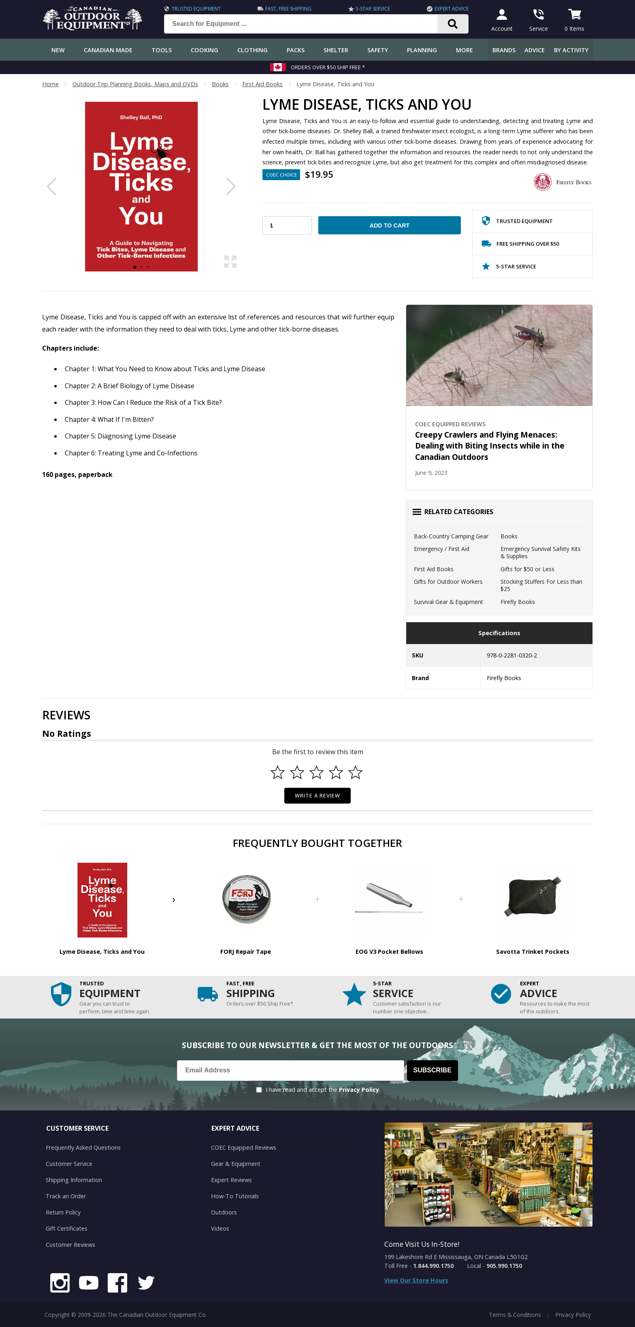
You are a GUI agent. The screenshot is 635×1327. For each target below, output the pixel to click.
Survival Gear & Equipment (448, 602)
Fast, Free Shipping (288, 8)
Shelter (336, 50)
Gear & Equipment (235, 1164)
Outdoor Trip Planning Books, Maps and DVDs (135, 84)
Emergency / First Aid (441, 549)
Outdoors (224, 1212)
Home (50, 84)
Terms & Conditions (515, 1314)
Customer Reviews (70, 1244)
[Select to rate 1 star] (278, 772)
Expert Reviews (231, 1180)
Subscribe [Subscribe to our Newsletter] (432, 1070)
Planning (422, 50)
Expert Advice (452, 8)
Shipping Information (74, 1180)
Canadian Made (108, 50)
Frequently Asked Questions (83, 1147)
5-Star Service (373, 8)
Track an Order (66, 1196)
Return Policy (63, 1212)
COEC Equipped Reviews (243, 1147)
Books (220, 84)
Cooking (204, 50)
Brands (504, 50)
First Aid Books (262, 84)
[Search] (453, 24)
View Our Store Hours (416, 1280)
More (464, 50)
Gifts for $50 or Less (527, 569)
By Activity (571, 50)
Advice (534, 50)
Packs (296, 50)
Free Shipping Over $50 (520, 245)
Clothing (252, 50)
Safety (377, 50)
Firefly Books (518, 602)
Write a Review (318, 795)
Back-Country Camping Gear (451, 536)
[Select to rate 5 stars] (355, 772)
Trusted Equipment (196, 8)
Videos (220, 1228)
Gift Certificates (66, 1228)
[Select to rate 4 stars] (336, 772)
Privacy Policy (359, 1089)
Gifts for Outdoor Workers (448, 581)
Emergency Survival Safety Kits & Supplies (541, 552)
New (58, 50)
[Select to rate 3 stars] (317, 772)
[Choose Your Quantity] (287, 225)
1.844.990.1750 (433, 1266)
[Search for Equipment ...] (307, 24)
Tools (161, 50)
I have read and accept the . (323, 1089)
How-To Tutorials (235, 1196)
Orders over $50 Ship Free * (328, 67)
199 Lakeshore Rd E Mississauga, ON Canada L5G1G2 (456, 1257)
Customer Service (69, 1164)
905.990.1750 (504, 1266)
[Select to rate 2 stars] (297, 772)
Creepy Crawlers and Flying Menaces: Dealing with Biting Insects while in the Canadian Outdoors (490, 445)
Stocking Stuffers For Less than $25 (541, 585)
